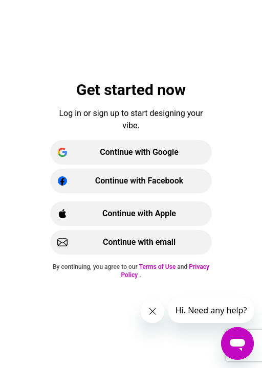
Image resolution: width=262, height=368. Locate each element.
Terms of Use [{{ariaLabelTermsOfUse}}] (158, 266)
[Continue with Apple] (131, 213)
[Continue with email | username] (131, 242)
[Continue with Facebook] (131, 181)
